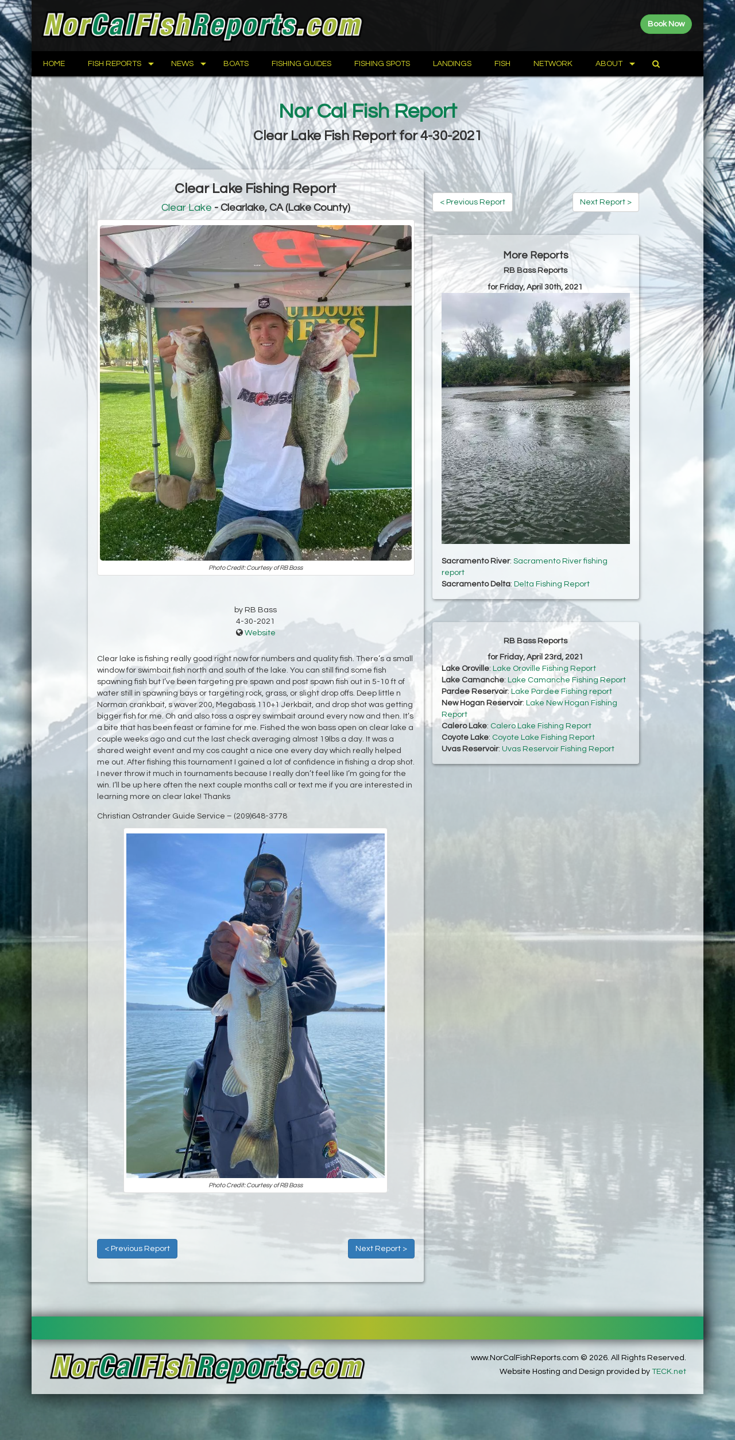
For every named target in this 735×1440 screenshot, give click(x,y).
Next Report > (381, 1249)
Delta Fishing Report (552, 584)
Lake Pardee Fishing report (561, 692)
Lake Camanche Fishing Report (567, 680)
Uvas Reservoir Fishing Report (558, 749)
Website (260, 633)
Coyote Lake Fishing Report (543, 737)
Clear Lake (186, 207)
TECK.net (669, 1372)
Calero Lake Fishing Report (540, 726)
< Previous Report (137, 1249)
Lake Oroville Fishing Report (544, 669)
